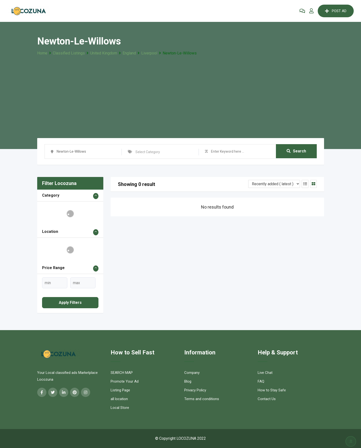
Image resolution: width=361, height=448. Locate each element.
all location (119, 399)
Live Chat (265, 372)
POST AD (335, 11)
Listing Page (120, 390)
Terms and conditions (201, 399)
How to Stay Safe (272, 390)
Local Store (120, 407)
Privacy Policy (195, 390)
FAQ (261, 381)
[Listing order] (274, 184)
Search (296, 151)
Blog (187, 381)
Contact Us (267, 399)
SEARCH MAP (122, 372)
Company (192, 372)
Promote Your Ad (125, 381)
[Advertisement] (180, 93)
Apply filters (70, 302)
